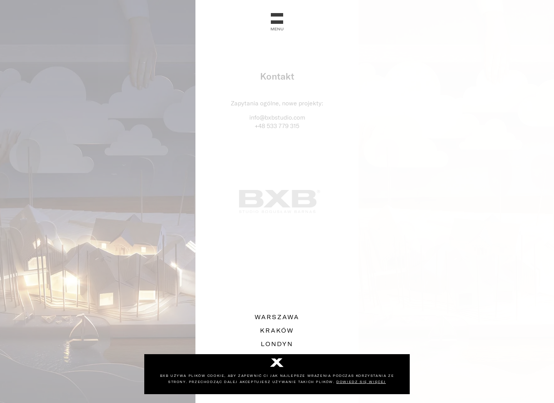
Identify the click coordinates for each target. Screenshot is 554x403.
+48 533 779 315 (277, 126)
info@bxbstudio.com (277, 117)
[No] (277, 363)
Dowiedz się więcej (361, 382)
